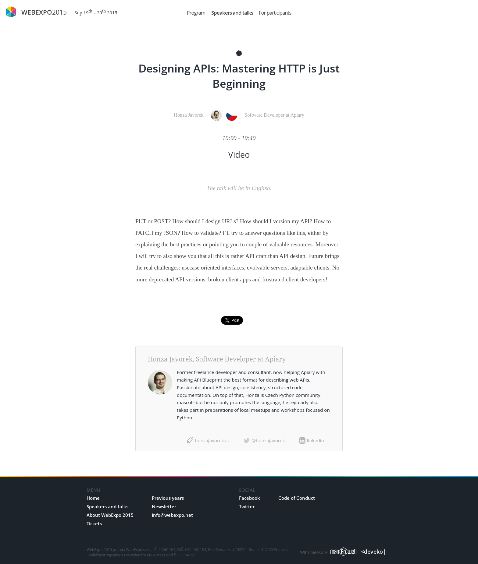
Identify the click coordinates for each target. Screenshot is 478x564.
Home (93, 498)
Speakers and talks (107, 506)
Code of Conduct (296, 498)
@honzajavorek (268, 440)
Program (196, 12)
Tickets (94, 523)
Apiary (275, 359)
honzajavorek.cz (212, 440)
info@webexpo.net (172, 515)
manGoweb (343, 551)
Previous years (168, 498)
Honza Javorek (189, 115)
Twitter (247, 506)
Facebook (249, 498)
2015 (69, 12)
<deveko (373, 551)
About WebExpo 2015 (110, 515)
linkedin (315, 440)
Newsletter (164, 506)
